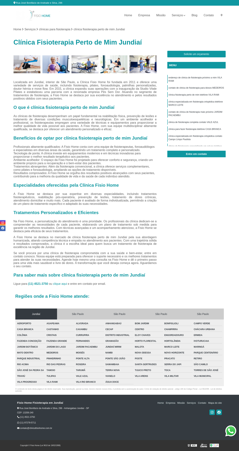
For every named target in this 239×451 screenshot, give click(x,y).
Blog (194, 15)
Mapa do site (215, 403)
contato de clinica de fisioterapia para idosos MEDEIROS (196, 88)
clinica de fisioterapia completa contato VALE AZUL (194, 122)
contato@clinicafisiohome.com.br (34, 428)
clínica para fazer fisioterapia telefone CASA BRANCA (195, 129)
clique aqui (60, 284)
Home (128, 15)
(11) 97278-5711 (26, 422)
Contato (209, 15)
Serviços (177, 15)
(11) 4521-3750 (38, 284)
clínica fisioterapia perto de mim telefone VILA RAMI (194, 95)
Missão (160, 15)
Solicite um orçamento (196, 54)
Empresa (144, 15)
